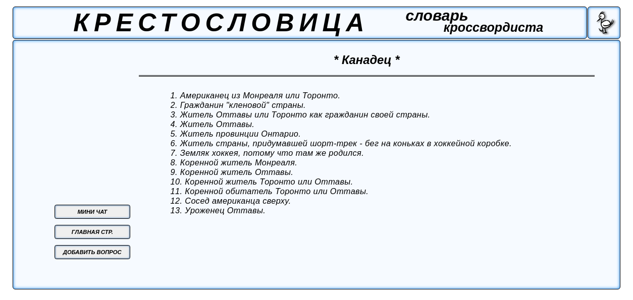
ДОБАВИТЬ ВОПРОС (92, 252)
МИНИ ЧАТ (92, 212)
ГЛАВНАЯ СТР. (92, 232)
